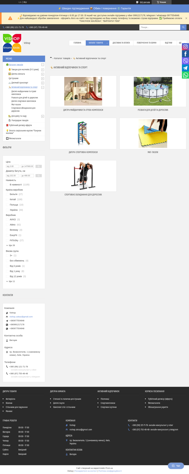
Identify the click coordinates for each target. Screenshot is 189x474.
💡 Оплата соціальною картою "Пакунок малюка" (23, 131)
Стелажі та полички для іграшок (67, 399)
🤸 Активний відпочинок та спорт (23, 87)
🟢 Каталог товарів (14, 64)
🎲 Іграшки (13, 78)
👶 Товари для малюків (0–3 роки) (23, 69)
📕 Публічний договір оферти (19, 125)
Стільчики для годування (16, 407)
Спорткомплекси (108, 403)
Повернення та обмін (146, 43)
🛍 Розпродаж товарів (18, 120)
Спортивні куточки (109, 407)
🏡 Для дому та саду (17, 116)
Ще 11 (12, 281)
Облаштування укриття (158, 407)
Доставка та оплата (121, 43)
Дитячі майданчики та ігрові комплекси (83, 110)
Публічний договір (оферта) (160, 399)
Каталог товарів (96, 43)
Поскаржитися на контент (86, 471)
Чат (176, 465)
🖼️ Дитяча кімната (16, 74)
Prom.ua (109, 468)
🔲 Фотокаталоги (13, 138)
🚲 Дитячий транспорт (18, 83)
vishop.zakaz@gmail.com (21, 316)
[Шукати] (183, 27)
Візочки (9, 403)
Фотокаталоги (154, 403)
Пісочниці (105, 399)
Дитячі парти (58, 403)
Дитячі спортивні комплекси (83, 152)
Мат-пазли (153, 152)
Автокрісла (10, 399)
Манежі (9, 411)
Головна (77, 43)
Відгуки (168, 43)
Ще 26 (12, 245)
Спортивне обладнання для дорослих (83, 194)
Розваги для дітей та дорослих (153, 110)
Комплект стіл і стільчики (64, 407)
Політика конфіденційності (110, 471)
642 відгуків (145, 2)
